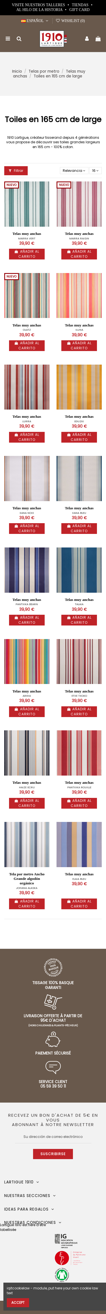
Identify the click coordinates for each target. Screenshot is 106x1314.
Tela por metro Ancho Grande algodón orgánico (26, 878)
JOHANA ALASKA (26, 888)
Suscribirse (53, 1153)
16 (95, 170)
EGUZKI (79, 421)
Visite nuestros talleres (39, 5)
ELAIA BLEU (79, 879)
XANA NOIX (27, 513)
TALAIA (79, 604)
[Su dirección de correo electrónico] (53, 1137)
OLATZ (27, 330)
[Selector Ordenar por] (74, 170)
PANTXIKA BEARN (27, 604)
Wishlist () (70, 21)
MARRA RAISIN (79, 238)
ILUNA (79, 330)
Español (35, 21)
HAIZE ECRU (27, 787)
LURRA (26, 421)
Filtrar (16, 170)
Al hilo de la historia (39, 10)
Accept (18, 1302)
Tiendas (80, 5)
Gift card (79, 10)
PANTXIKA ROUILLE (79, 787)
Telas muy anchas (26, 233)
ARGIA (27, 696)
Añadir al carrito (26, 254)
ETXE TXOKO (79, 696)
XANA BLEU (79, 513)
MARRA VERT (26, 238)
